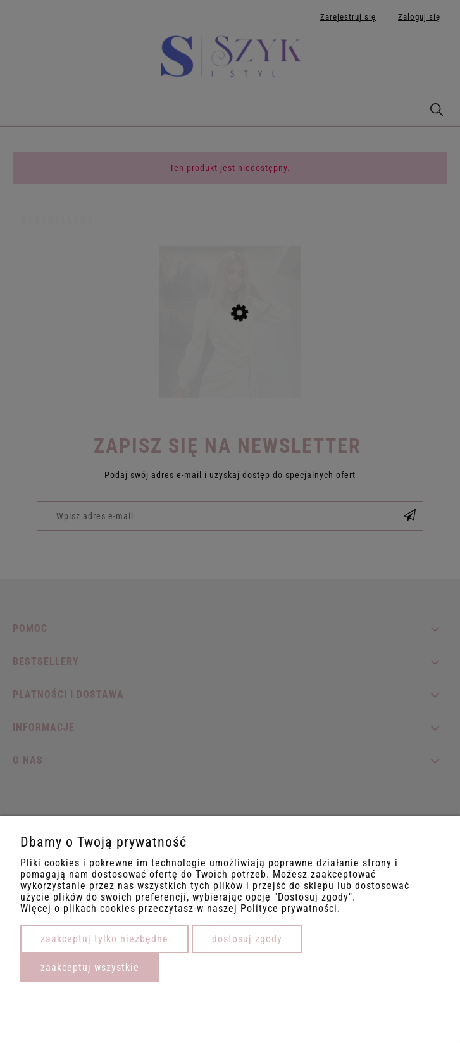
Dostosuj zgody (247, 939)
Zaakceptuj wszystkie (89, 967)
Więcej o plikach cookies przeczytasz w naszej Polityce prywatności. (180, 908)
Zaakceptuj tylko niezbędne (104, 939)
